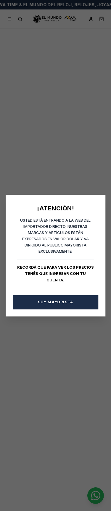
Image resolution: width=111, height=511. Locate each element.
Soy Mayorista (55, 302)
